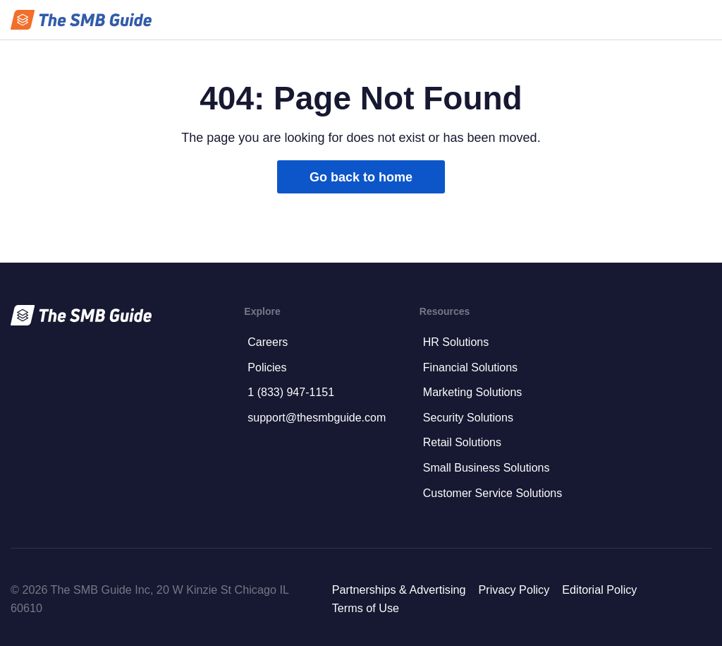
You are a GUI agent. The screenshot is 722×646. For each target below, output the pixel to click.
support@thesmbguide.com (316, 418)
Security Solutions (468, 418)
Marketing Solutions (472, 392)
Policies (266, 367)
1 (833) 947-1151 (290, 392)
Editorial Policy (599, 589)
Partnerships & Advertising (399, 589)
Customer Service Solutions (492, 493)
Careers (267, 342)
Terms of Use (365, 608)
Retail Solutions (462, 442)
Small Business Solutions (486, 468)
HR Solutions (456, 342)
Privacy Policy (514, 589)
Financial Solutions (470, 367)
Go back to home (361, 177)
